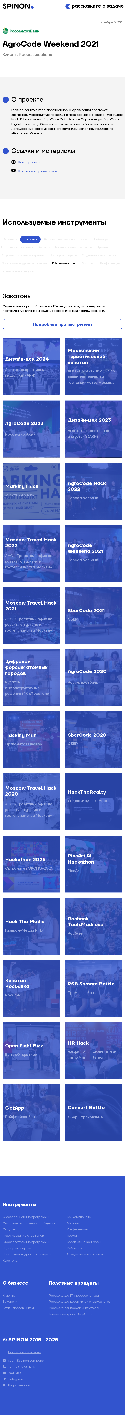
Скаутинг (10, 1229)
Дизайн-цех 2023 (89, 420)
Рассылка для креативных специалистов (80, 1302)
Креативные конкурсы (84, 1242)
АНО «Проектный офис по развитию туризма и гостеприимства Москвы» (91, 377)
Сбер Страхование (85, 1117)
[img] (31, 1112)
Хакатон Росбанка (17, 984)
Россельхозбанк (83, 498)
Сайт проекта (29, 162)
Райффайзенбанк (21, 1116)
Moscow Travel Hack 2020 (30, 791)
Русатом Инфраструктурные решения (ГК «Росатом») (28, 688)
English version (19, 1385)
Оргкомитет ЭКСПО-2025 (29, 868)
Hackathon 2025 (25, 860)
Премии (102, 247)
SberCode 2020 (87, 735)
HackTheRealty (87, 792)
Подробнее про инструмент (63, 324)
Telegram (15, 1379)
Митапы (87, 263)
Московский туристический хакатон (86, 357)
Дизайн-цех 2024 (27, 359)
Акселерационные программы (65, 239)
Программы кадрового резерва (27, 1254)
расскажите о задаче (98, 6)
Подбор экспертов (63, 255)
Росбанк (75, 933)
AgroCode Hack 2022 (87, 486)
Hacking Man (21, 735)
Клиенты (9, 1296)
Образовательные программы (26, 1242)
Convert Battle (86, 1108)
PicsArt (74, 870)
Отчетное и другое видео (37, 171)
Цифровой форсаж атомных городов (26, 668)
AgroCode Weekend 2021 (85, 548)
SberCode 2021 (86, 611)
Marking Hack (21, 486)
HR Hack (78, 1043)
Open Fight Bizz (24, 1046)
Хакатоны (30, 239)
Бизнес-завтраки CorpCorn (70, 1314)
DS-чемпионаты (63, 263)
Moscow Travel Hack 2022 (30, 543)
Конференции (110, 263)
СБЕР (73, 619)
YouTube (15, 1373)
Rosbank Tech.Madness (85, 922)
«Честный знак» (19, 495)
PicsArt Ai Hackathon (81, 859)
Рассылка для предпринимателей (74, 1308)
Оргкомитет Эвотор (23, 744)
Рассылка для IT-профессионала (74, 1296)
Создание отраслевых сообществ (29, 1223)
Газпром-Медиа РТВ (24, 930)
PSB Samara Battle (91, 984)
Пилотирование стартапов (73, 247)
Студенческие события (99, 255)
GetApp (14, 1108)
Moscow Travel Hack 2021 (30, 606)
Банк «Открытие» (21, 1054)
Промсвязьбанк (82, 992)
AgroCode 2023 (24, 424)
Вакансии (10, 1302)
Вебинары (101, 239)
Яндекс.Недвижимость (89, 801)
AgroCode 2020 (87, 672)
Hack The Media (24, 922)
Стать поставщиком (18, 1308)
